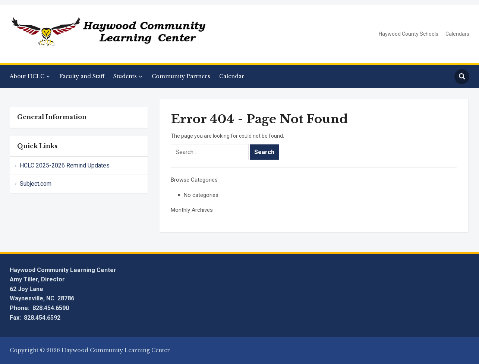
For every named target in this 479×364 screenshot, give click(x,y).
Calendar (232, 76)
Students (125, 76)
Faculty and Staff (81, 76)
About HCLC (27, 76)
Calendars (457, 34)
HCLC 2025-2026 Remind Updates (65, 165)
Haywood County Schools (408, 34)
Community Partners (181, 76)
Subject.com (35, 183)
